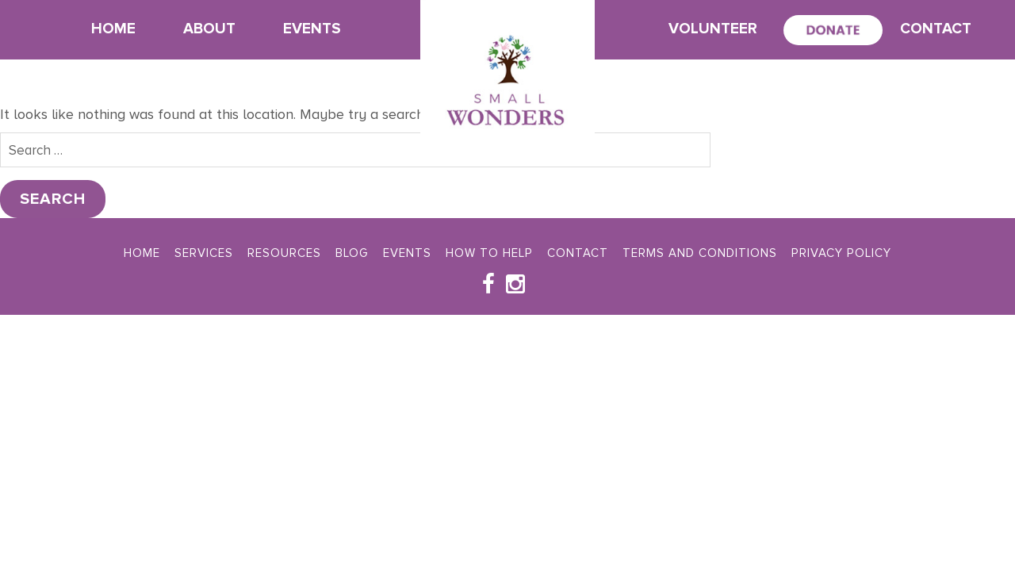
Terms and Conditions (699, 253)
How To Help (489, 253)
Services (203, 253)
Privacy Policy (841, 253)
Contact (935, 29)
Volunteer (712, 29)
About (209, 29)
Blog (352, 253)
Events (312, 29)
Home (113, 29)
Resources (284, 253)
